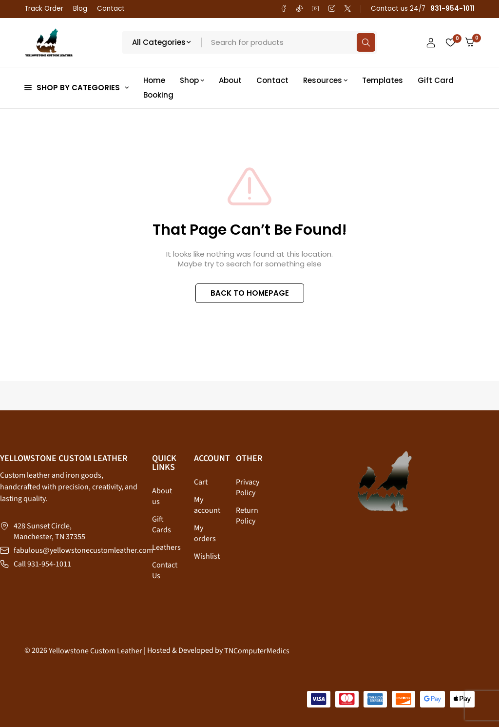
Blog (80, 8)
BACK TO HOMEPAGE (250, 293)
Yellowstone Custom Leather (95, 651)
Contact (111, 8)
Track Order (43, 8)
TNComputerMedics (256, 651)
